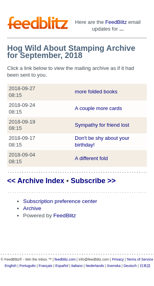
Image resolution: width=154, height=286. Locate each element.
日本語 (145, 266)
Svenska (114, 266)
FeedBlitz (116, 22)
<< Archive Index (35, 181)
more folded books (96, 92)
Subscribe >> (93, 181)
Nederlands (95, 266)
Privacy (118, 259)
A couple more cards (98, 108)
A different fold (91, 158)
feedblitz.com (65, 259)
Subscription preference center (60, 201)
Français (46, 266)
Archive (32, 208)
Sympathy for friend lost (102, 125)
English (11, 266)
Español (61, 266)
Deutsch (129, 266)
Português (27, 266)
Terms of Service (140, 259)
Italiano (77, 266)
